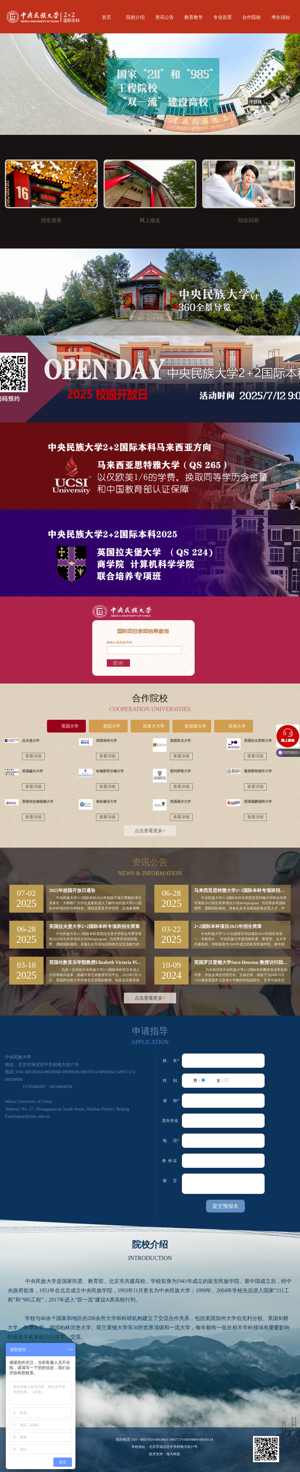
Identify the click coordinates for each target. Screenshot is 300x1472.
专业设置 (222, 17)
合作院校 (251, 17)
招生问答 (248, 220)
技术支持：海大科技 (164, 1454)
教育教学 (193, 17)
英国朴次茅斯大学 (258, 741)
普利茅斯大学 (180, 771)
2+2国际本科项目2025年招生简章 (228, 926)
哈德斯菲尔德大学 (110, 771)
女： (222, 1080)
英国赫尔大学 (32, 771)
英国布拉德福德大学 (37, 802)
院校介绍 (135, 17)
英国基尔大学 (180, 802)
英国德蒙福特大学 (258, 802)
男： (199, 1080)
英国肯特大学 (106, 741)
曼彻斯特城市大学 (258, 771)
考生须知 (280, 17)
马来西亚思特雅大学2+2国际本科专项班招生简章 (242, 890)
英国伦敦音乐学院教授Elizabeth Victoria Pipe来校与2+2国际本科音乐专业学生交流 (97, 962)
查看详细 (33, 756)
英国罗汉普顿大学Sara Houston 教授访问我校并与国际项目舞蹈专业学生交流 (242, 962)
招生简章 (51, 220)
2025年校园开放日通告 (72, 890)
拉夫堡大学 (30, 741)
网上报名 (150, 220)
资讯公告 (164, 17)
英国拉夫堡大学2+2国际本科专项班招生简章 (94, 926)
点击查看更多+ (150, 830)
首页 (106, 17)
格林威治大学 (106, 802)
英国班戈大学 (180, 741)
